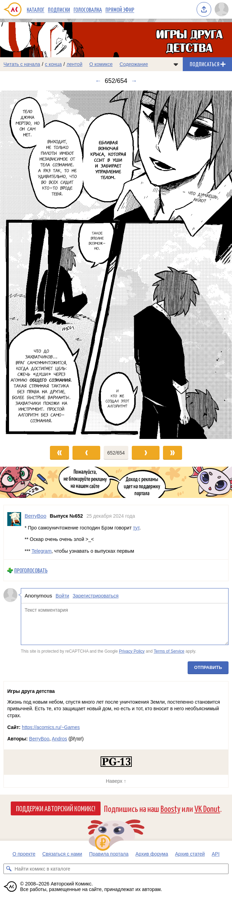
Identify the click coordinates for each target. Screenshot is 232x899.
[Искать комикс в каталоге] (9, 869)
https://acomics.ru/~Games (51, 727)
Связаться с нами (62, 854)
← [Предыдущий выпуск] (98, 80)
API (216, 854)
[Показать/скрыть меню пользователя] (221, 9)
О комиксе (100, 64)
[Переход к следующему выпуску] (116, 265)
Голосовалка (88, 9)
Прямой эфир (119, 9)
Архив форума (151, 854)
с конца (53, 64)
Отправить (208, 667)
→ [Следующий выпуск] (134, 80)
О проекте (23, 854)
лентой (75, 64)
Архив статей (190, 854)
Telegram (42, 551)
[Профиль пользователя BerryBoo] (14, 532)
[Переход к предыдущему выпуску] (29, 265)
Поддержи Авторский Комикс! (55, 808)
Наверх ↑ (116, 781)
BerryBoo (39, 738)
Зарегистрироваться (95, 596)
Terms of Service (169, 650)
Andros (59, 738)
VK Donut (207, 808)
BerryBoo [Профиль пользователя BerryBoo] (35, 516)
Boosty (170, 808)
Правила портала (109, 854)
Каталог (35, 9)
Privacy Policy (132, 650)
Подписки (59, 9)
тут (136, 527)
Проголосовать (31, 570)
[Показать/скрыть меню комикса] (176, 64)
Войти (62, 596)
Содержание (134, 64)
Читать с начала (21, 64)
